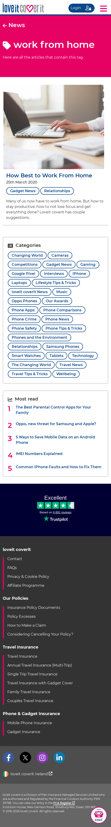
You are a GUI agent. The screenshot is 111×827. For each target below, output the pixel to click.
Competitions (25, 264)
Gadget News (22, 191)
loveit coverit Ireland (27, 774)
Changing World (27, 255)
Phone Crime (24, 319)
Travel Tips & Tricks (30, 374)
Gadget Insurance (23, 732)
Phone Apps (23, 310)
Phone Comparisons (62, 310)
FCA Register (64, 803)
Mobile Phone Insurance (29, 723)
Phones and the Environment (39, 337)
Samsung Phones (62, 346)
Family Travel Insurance (28, 692)
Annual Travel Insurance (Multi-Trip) (39, 665)
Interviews (54, 273)
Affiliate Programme (25, 585)
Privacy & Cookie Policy (28, 576)
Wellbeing (66, 374)
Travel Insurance (22, 656)
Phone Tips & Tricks (64, 328)
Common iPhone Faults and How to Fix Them (58, 467)
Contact (14, 559)
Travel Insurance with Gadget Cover (40, 683)
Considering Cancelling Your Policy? (40, 634)
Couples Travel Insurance (30, 701)
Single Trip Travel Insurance (32, 674)
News (14, 25)
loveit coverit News (30, 292)
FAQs (12, 568)
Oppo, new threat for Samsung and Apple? (56, 424)
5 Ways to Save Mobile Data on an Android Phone (55, 440)
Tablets (56, 356)
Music (61, 292)
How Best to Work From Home (49, 175)
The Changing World (31, 365)
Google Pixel (23, 273)
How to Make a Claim (26, 625)
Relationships (57, 191)
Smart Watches (26, 356)
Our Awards (57, 301)
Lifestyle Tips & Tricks (56, 283)
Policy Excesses (21, 616)
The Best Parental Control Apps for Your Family (53, 410)
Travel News (71, 365)
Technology (83, 356)
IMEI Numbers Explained (39, 454)
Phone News (57, 319)
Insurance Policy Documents (33, 607)
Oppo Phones (24, 301)
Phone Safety (24, 328)
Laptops (19, 283)
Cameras (59, 255)
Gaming (87, 264)
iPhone (79, 273)
